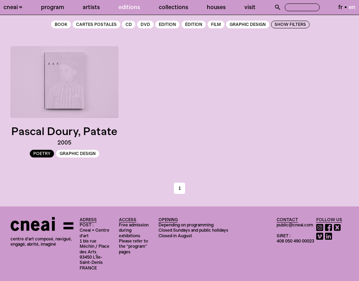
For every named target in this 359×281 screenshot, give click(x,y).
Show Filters (290, 24)
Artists (91, 6)
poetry (41, 153)
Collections (173, 6)
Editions (129, 6)
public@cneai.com (295, 224)
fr (340, 6)
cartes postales (96, 24)
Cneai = (13, 6)
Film (216, 24)
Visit (250, 6)
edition (167, 24)
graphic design (248, 24)
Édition (193, 24)
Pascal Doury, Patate (64, 131)
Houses (216, 6)
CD (129, 24)
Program (52, 6)
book (61, 24)
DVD (145, 24)
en (352, 6)
